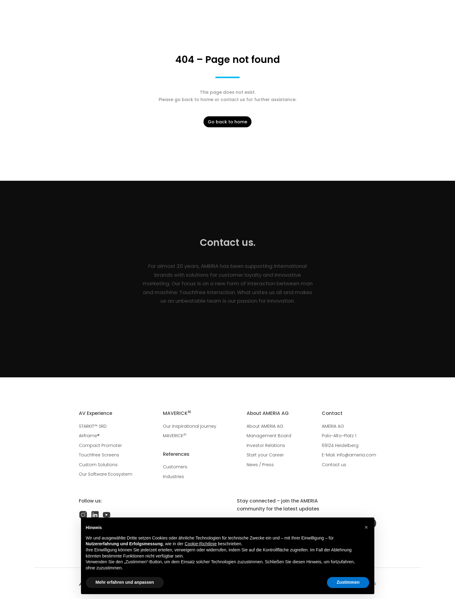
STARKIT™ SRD (93, 426)
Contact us (334, 465)
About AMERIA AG (265, 426)
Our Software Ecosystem (105, 474)
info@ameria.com (356, 455)
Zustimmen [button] (348, 582)
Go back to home (227, 122)
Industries (173, 477)
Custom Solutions (98, 465)
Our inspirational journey (189, 426)
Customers (175, 467)
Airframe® (89, 436)
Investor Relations (266, 445)
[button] (366, 527)
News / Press (260, 465)
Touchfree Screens (99, 455)
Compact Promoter (100, 445)
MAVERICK (174, 436)
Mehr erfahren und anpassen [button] (125, 582)
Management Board (269, 436)
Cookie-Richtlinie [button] (201, 543)
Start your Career (265, 455)
